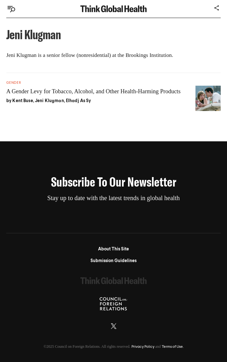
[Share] (217, 8)
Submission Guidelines (113, 261)
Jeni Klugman (49, 101)
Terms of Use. (172, 347)
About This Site (113, 249)
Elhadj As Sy (78, 101)
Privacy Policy (142, 347)
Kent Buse (22, 101)
